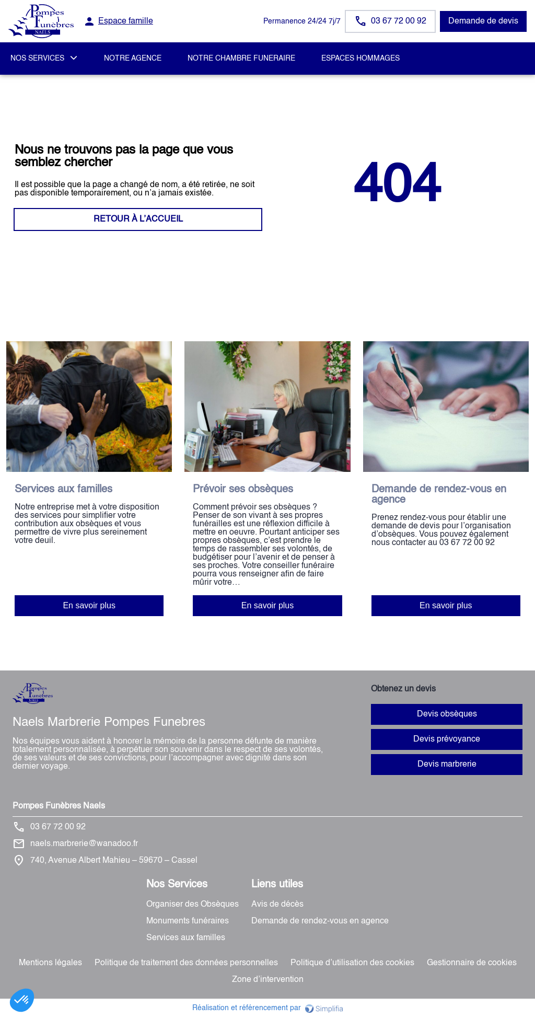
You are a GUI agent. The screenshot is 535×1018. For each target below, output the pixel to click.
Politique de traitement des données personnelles (186, 963)
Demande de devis (483, 21)
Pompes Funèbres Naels (59, 806)
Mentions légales (50, 963)
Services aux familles (185, 938)
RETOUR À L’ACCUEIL (138, 219)
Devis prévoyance (446, 739)
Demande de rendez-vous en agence (320, 921)
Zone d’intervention (268, 980)
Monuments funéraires (187, 921)
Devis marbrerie (446, 764)
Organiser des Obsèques (192, 904)
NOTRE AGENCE (132, 58)
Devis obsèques (447, 714)
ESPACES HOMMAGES (360, 58)
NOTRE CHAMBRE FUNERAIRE (241, 58)
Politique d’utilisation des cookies (352, 963)
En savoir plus (89, 605)
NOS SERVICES (37, 58)
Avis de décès (277, 904)
